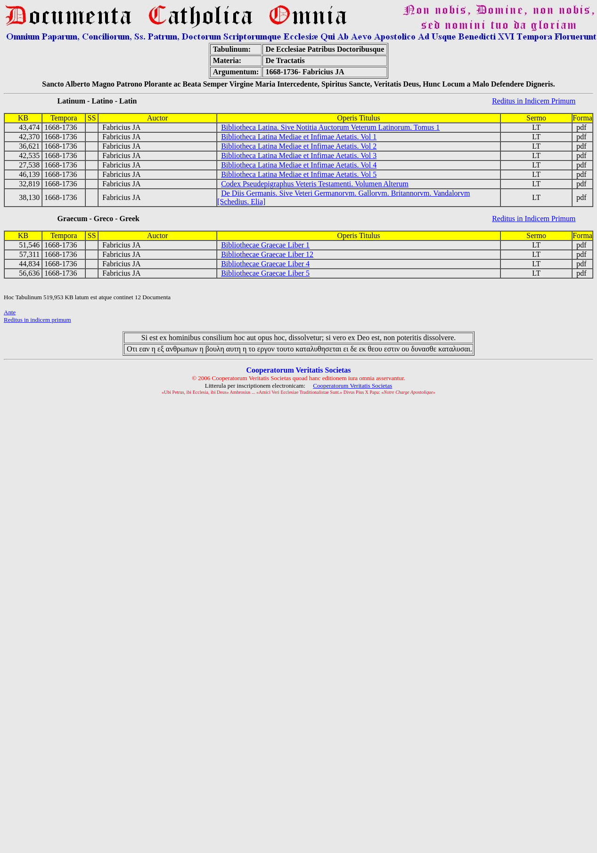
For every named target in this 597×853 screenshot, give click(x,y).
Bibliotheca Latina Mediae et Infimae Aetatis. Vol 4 (298, 165)
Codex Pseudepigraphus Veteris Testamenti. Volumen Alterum (315, 184)
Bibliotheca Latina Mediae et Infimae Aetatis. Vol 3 (298, 155)
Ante (10, 312)
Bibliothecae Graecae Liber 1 (265, 245)
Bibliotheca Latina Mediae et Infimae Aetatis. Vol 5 (298, 174)
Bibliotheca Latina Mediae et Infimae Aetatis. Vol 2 (298, 146)
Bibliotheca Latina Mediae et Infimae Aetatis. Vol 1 (298, 137)
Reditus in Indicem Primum (533, 101)
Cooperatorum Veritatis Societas (352, 385)
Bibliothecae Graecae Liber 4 (265, 264)
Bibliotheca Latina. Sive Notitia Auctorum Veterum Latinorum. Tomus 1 (330, 127)
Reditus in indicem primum (37, 319)
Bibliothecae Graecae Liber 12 (267, 254)
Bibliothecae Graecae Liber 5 (265, 273)
